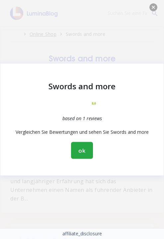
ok (82, 150)
